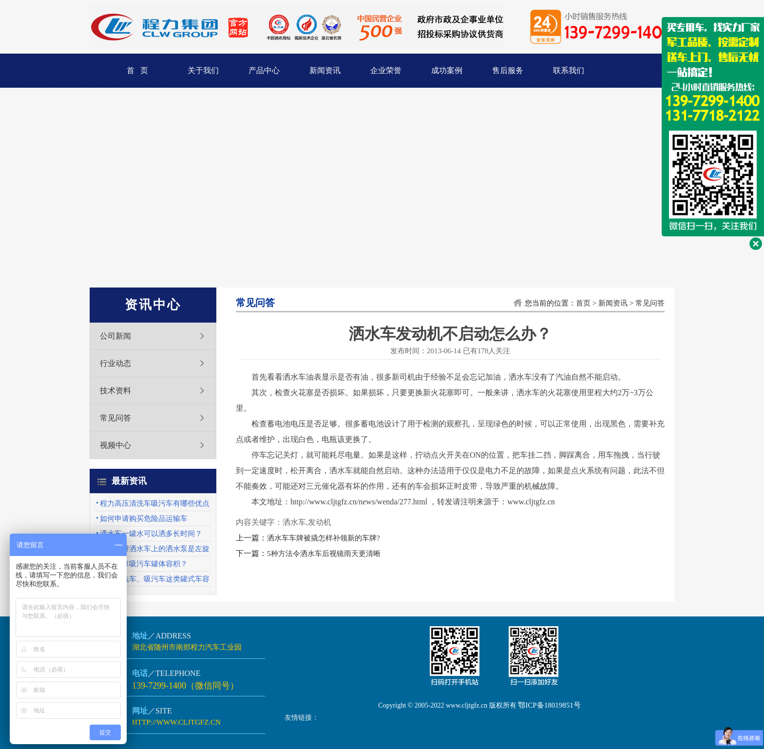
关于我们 (203, 70)
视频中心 (115, 445)
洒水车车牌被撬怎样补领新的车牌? (323, 538)
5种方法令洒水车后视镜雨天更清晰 (324, 553)
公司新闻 (115, 336)
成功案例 (446, 70)
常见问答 (115, 418)
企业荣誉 (385, 70)
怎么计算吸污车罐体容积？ (144, 564)
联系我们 (568, 70)
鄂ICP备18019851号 (549, 705)
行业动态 (115, 363)
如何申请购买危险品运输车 (144, 518)
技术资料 (115, 390)
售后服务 (507, 70)
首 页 (137, 70)
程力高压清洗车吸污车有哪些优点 (155, 503)
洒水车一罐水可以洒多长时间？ (151, 534)
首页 (583, 303)
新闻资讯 (325, 70)
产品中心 (264, 70)
